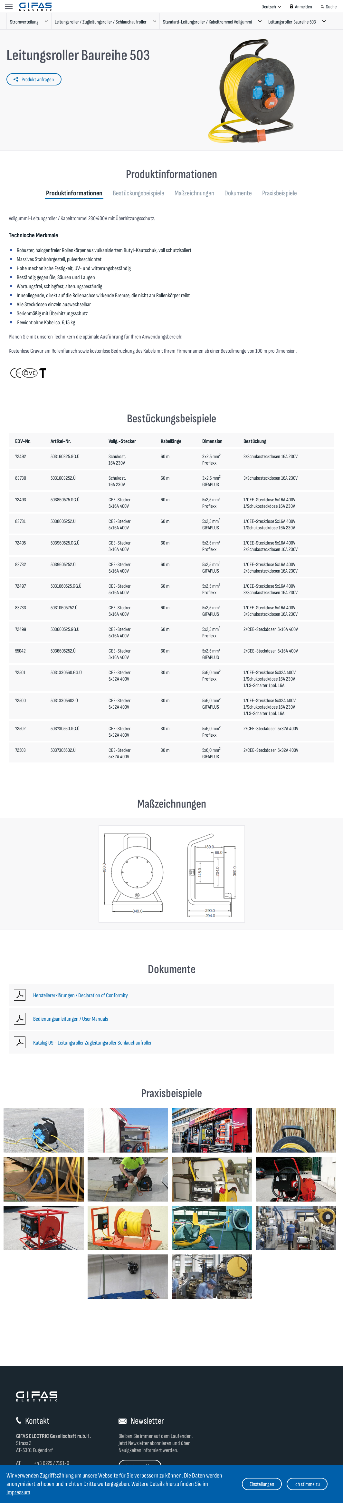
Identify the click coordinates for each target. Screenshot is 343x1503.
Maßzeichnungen (194, 193)
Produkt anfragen (38, 79)
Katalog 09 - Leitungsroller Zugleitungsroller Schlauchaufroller (92, 1042)
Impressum (18, 1492)
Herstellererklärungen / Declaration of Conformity (80, 995)
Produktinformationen (74, 193)
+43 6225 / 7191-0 (51, 1463)
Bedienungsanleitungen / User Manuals (70, 1019)
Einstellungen (262, 1484)
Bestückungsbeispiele (138, 193)
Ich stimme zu (307, 1484)
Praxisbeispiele (279, 193)
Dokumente (238, 193)
